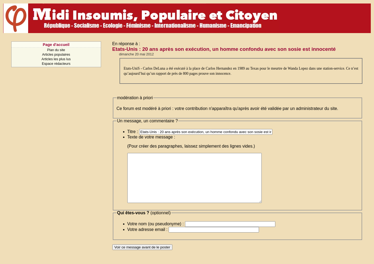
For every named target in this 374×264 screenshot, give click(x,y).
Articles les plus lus (56, 59)
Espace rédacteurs (56, 64)
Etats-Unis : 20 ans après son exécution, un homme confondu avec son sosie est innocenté (224, 49)
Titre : (132, 131)
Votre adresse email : (147, 239)
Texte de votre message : (151, 137)
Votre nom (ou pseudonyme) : (155, 233)
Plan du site (56, 50)
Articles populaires (56, 54)
